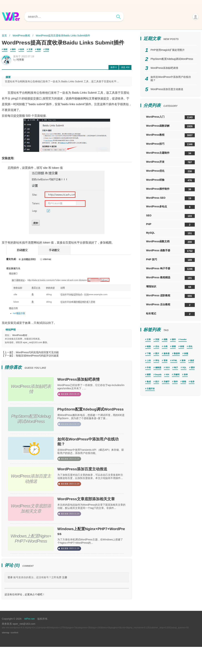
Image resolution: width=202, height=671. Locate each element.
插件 (14, 49)
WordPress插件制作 (170, 189)
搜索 (174, 346)
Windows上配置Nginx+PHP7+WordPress (90, 553)
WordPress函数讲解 (170, 126)
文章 (30, 49)
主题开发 (151, 388)
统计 (157, 381)
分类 (166, 346)
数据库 (177, 353)
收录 (22, 49)
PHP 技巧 (170, 260)
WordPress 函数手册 (170, 251)
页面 (47, 49)
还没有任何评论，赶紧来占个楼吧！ (25, 618)
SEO (170, 216)
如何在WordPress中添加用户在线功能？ (90, 450)
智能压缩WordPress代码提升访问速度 (37, 357)
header (183, 339)
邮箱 (184, 381)
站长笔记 (170, 314)
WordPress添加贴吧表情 (87, 383)
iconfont (14, 657)
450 (125, 69)
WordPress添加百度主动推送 (90, 484)
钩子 (176, 367)
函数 (166, 339)
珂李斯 (23, 62)
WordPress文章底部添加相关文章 (90, 519)
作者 (149, 367)
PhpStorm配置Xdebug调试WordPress (91, 416)
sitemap (5, 657)
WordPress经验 (170, 180)
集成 (149, 381)
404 (167, 374)
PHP (170, 225)
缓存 (193, 367)
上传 (149, 360)
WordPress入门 (170, 117)
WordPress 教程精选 (170, 278)
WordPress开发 (170, 162)
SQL (184, 367)
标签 (182, 346)
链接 (39, 49)
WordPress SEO (170, 198)
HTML (174, 360)
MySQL (170, 233)
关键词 (176, 374)
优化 (190, 346)
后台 (157, 346)
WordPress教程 (21, 35)
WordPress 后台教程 (170, 305)
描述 (5, 49)
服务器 (167, 353)
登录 (10, 601)
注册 (64, 601)
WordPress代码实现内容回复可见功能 (37, 354)
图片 (157, 353)
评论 (157, 360)
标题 (186, 353)
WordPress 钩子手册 (170, 269)
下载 (149, 353)
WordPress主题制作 (170, 153)
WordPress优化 (170, 171)
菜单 (184, 360)
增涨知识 (170, 287)
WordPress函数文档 (170, 242)
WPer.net (29, 642)
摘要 (149, 374)
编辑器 (158, 367)
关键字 (167, 381)
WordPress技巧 (170, 144)
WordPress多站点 (170, 207)
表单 (186, 374)
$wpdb (158, 374)
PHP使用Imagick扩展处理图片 (168, 49)
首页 (4, 35)
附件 (176, 381)
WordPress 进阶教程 (170, 296)
